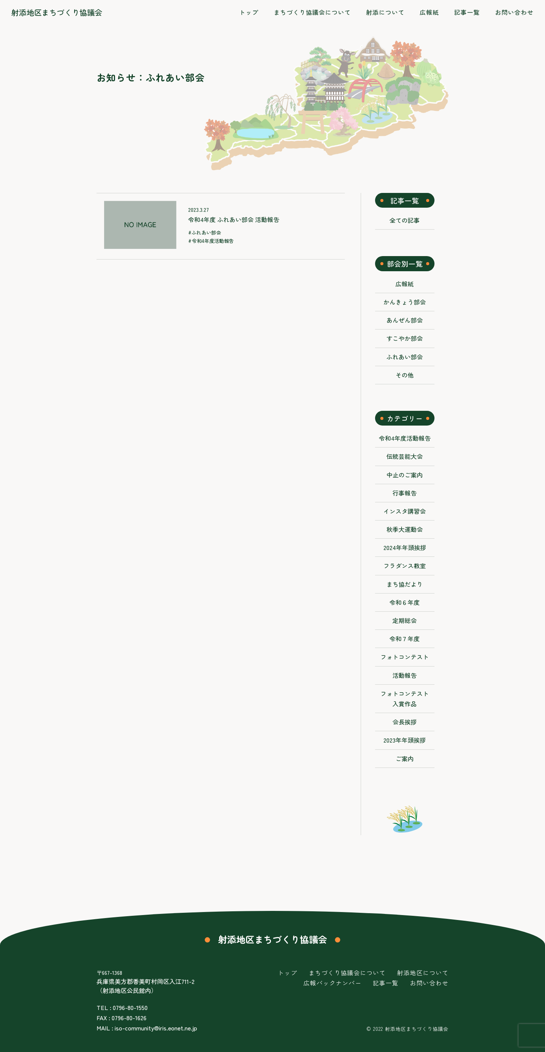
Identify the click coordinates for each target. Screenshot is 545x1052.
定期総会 (404, 620)
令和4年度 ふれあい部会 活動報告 (233, 219)
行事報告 (404, 492)
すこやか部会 (404, 338)
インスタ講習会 (404, 511)
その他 (405, 374)
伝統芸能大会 (404, 456)
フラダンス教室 (404, 565)
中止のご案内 (404, 474)
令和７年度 (404, 638)
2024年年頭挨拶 (404, 547)
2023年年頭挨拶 (404, 739)
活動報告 (404, 675)
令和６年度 (404, 602)
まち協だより (404, 584)
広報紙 (405, 283)
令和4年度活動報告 (213, 240)
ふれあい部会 (206, 232)
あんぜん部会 (404, 320)
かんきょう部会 (404, 301)
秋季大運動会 (404, 529)
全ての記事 (404, 220)
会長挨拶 (404, 721)
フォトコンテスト (404, 656)
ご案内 (405, 758)
